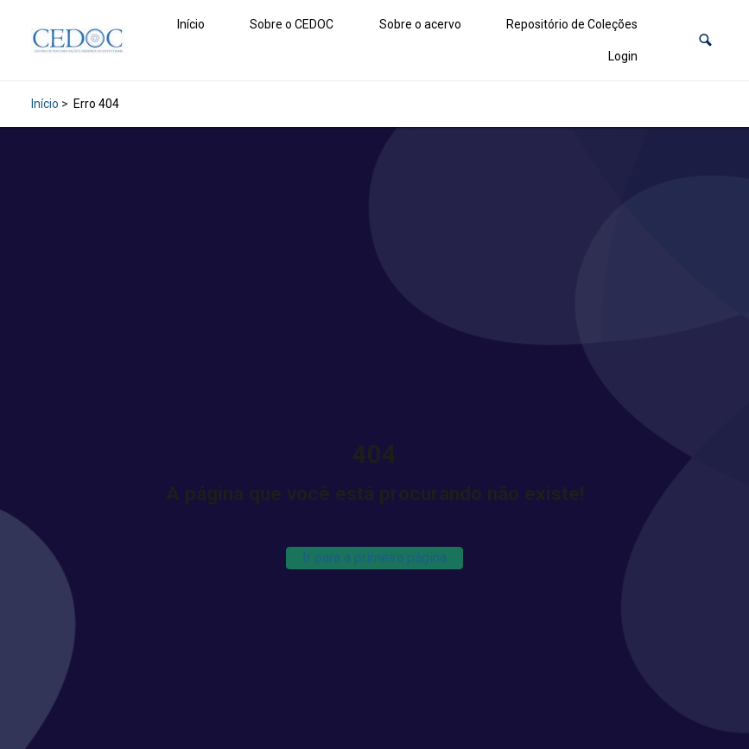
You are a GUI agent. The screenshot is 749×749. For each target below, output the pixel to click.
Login (623, 56)
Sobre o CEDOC (291, 24)
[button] (705, 40)
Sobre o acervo (420, 24)
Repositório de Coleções (572, 24)
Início (191, 24)
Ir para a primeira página (374, 557)
